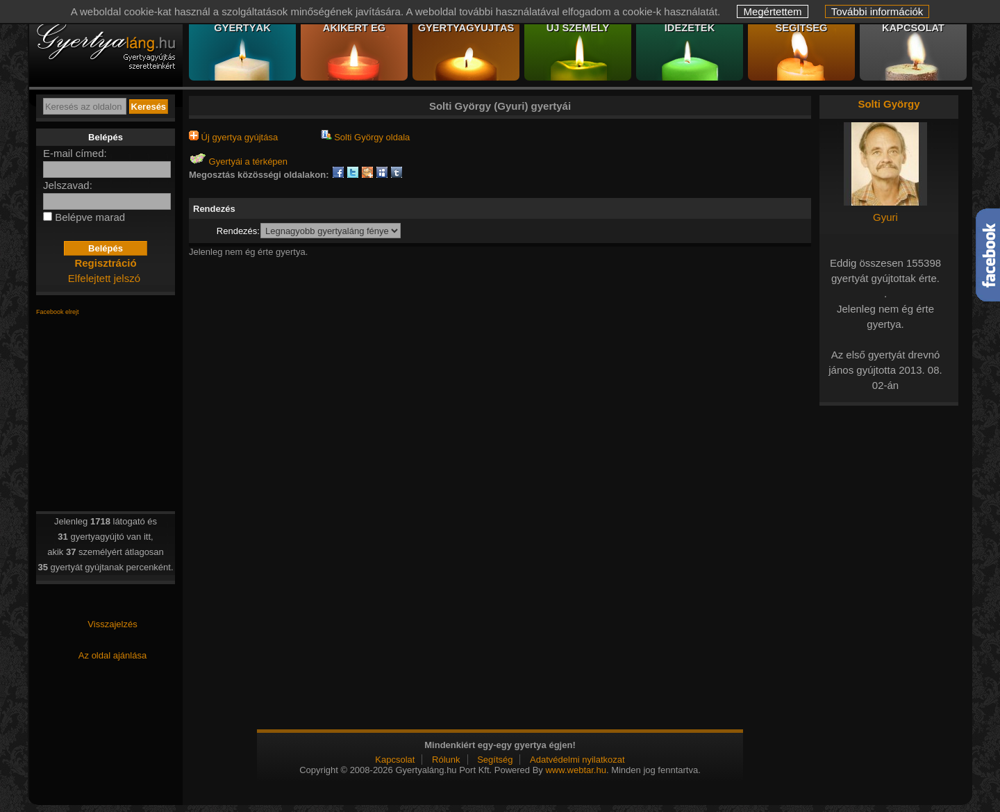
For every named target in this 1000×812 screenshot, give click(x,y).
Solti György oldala (365, 137)
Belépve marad (90, 217)
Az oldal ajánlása (112, 655)
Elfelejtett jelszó (104, 278)
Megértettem (772, 11)
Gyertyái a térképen (238, 161)
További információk (877, 11)
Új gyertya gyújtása (233, 137)
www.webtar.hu (575, 770)
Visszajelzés (112, 624)
